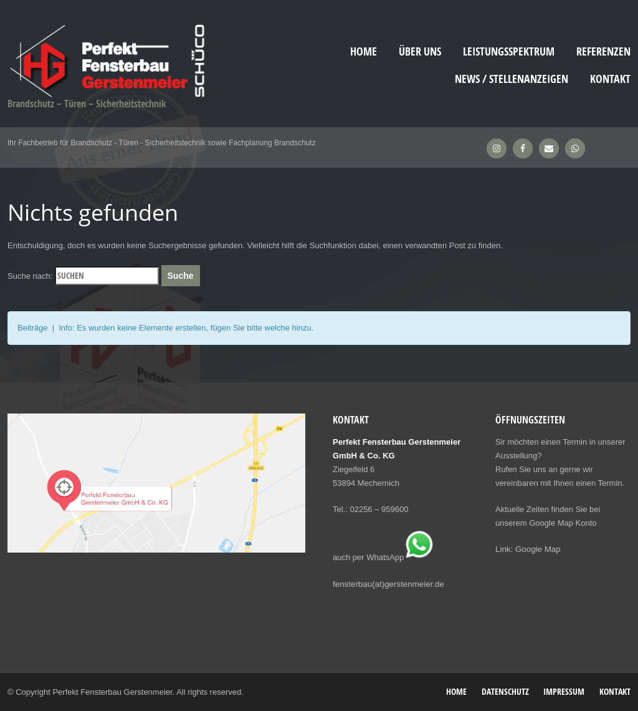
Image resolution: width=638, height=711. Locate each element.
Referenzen (603, 51)
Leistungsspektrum (509, 51)
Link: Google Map (527, 549)
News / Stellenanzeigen (511, 79)
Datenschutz (505, 691)
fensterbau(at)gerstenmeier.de (387, 583)
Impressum (563, 691)
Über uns (420, 51)
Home (363, 51)
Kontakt (610, 79)
